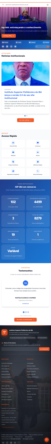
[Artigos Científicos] (13, 163)
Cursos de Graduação (6, 363)
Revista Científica (31, 371)
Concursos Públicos (6, 377)
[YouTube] (15, 46)
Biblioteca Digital (31, 366)
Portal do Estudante (32, 386)
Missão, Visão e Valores (7, 388)
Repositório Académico (33, 368)
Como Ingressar (5, 368)
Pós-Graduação (5, 366)
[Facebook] (2, 46)
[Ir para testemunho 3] (28, 312)
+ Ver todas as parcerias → (8, 427)
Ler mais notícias (25, 120)
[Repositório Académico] (13, 172)
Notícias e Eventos (6, 397)
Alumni (29, 391)
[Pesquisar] (41, 46)
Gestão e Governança (6, 391)
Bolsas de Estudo (5, 374)
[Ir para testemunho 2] (26, 312)
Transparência (4, 394)
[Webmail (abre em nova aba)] (13, 153)
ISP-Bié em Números (6, 399)
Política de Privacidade (7, 436)
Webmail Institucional (33, 388)
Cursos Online (5, 371)
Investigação (30, 363)
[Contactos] (38, 144)
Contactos (29, 399)
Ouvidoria (29, 397)
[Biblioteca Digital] (38, 163)
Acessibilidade (28, 436)
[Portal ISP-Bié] (13, 144)
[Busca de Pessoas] (38, 172)
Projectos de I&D (31, 374)
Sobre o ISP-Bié (5, 386)
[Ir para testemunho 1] (24, 312)
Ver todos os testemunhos (25, 319)
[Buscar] (47, 46)
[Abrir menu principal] (48, 5)
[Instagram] (11, 46)
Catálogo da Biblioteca (32, 377)
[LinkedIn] (7, 46)
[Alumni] (38, 153)
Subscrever (44, 349)
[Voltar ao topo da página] (47, 440)
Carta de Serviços (31, 394)
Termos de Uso (19, 436)
